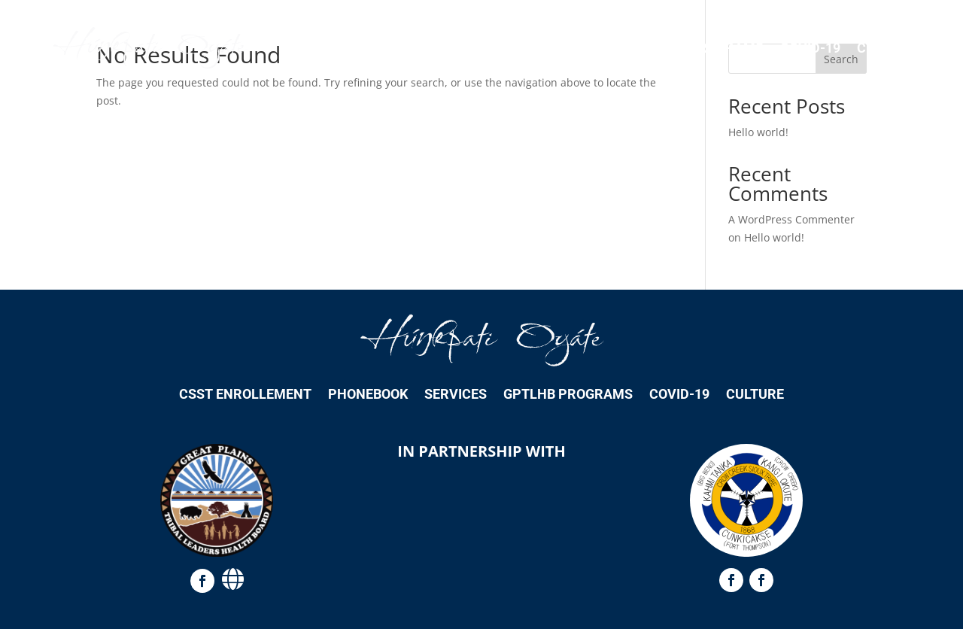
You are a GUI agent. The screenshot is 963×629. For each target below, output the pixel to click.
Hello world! (758, 132)
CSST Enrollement (376, 48)
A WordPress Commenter (791, 219)
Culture (886, 48)
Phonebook (499, 48)
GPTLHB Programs (699, 48)
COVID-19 (810, 48)
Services (586, 48)
